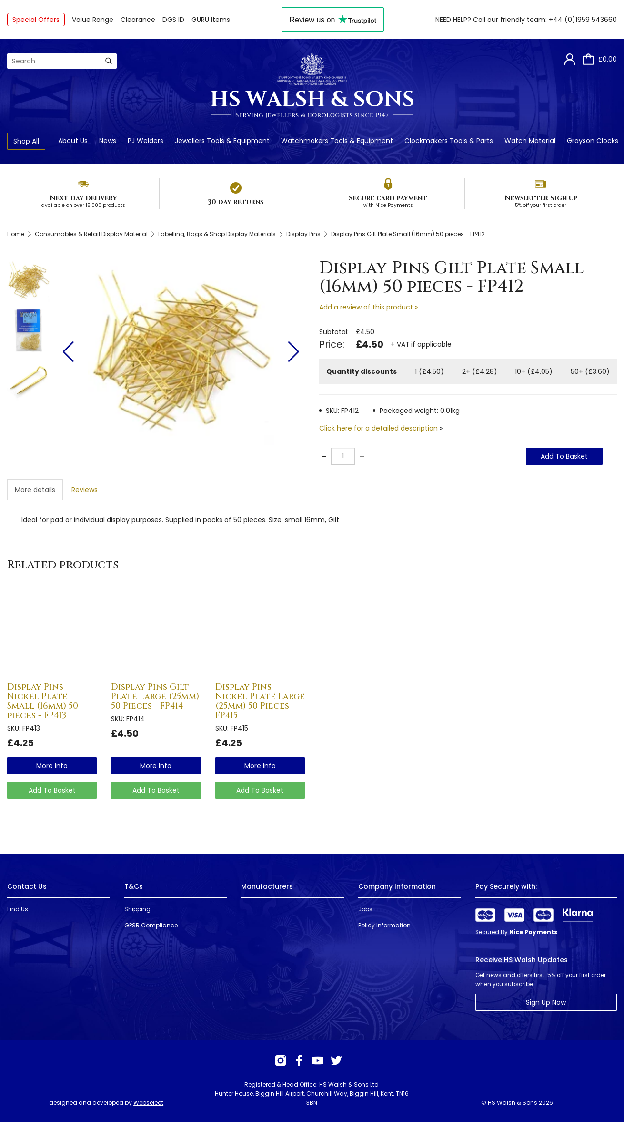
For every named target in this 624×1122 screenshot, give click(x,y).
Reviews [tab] (84, 489)
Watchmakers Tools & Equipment (337, 140)
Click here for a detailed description (378, 428)
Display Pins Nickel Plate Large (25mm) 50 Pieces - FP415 (260, 701)
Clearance (138, 19)
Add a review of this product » (368, 307)
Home (15, 234)
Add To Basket (564, 456)
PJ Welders (145, 140)
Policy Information (384, 925)
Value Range (92, 19)
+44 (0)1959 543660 (583, 19)
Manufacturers (267, 886)
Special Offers (36, 19)
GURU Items (210, 19)
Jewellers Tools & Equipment (222, 140)
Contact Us (27, 886)
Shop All (26, 141)
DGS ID (173, 19)
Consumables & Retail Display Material (91, 234)
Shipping (137, 909)
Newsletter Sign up (540, 198)
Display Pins (303, 234)
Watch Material (529, 140)
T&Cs (133, 886)
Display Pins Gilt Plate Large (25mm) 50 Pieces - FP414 (155, 696)
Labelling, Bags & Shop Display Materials (217, 234)
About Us (73, 140)
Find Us (17, 909)
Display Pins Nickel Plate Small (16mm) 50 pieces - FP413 (42, 701)
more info (52, 766)
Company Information (397, 886)
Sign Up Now (546, 1002)
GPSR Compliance (151, 925)
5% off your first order (540, 205)
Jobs (365, 909)
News (107, 140)
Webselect (148, 1103)
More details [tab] (35, 489)
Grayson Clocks (592, 140)
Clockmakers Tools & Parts (448, 140)
